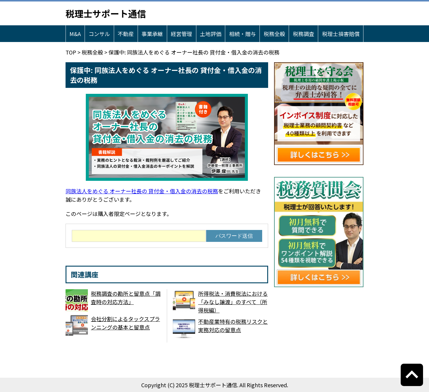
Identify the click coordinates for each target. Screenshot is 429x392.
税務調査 (303, 34)
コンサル (99, 34)
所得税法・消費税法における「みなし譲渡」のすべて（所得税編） (233, 302)
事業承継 (152, 34)
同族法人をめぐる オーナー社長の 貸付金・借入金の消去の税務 (142, 191)
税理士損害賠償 (341, 34)
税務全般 (274, 34)
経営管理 (181, 34)
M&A (75, 34)
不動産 (126, 34)
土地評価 (210, 34)
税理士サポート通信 (106, 13)
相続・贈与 (242, 34)
